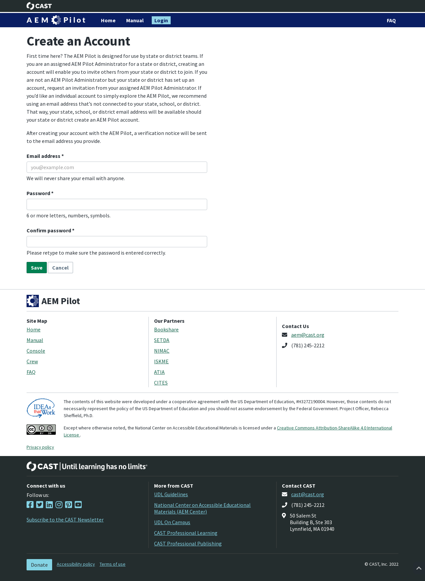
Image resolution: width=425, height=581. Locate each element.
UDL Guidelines (171, 494)
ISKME (161, 361)
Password (39, 193)
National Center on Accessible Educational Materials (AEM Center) (202, 508)
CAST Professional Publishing (188, 543)
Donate (39, 564)
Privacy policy (40, 447)
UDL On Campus (172, 522)
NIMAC (161, 350)
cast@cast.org (307, 494)
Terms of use (113, 564)
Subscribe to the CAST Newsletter (65, 519)
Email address (44, 156)
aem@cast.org (307, 334)
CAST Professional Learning (185, 532)
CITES (161, 382)
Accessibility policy (76, 564)
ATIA (159, 372)
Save (36, 267)
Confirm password (49, 230)
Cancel (60, 267)
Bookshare (166, 329)
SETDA (161, 340)
